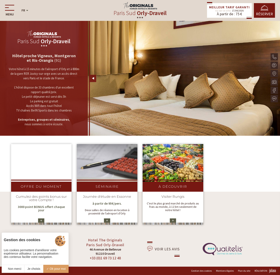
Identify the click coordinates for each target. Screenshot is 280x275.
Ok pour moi (56, 268)
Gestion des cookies (201, 270)
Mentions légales (225, 270)
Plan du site (244, 270)
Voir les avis (163, 248)
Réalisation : (265, 271)
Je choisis (33, 268)
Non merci (13, 268)
